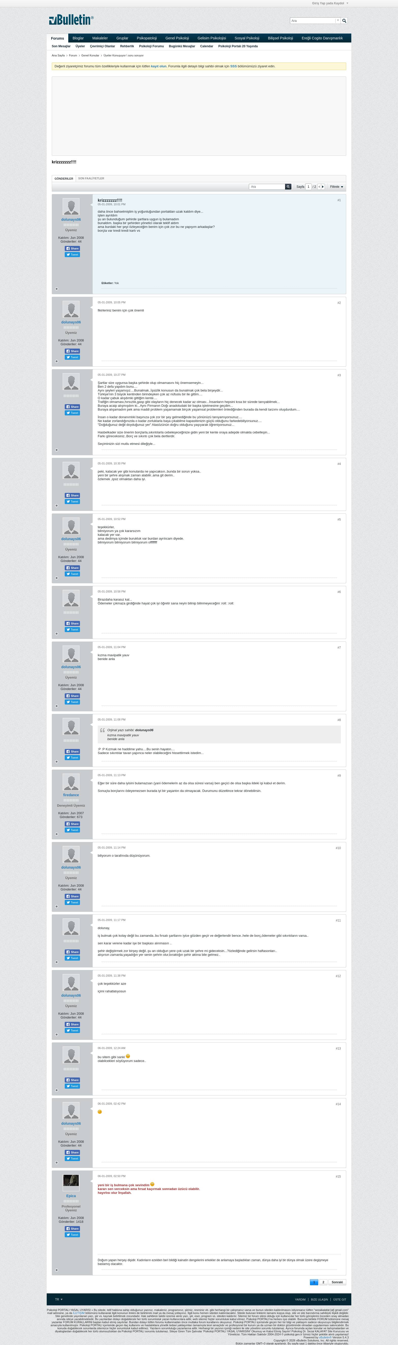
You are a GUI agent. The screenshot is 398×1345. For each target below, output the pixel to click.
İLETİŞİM (79, 1313)
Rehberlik (127, 46)
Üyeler (80, 46)
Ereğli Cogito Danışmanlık (322, 38)
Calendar (206, 46)
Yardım (300, 1299)
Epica (71, 1196)
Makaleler (100, 38)
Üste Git (339, 1299)
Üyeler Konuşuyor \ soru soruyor (124, 55)
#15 (338, 1176)
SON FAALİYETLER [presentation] (91, 178)
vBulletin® (325, 1337)
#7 (339, 647)
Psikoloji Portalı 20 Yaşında (238, 46)
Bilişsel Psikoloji (280, 38)
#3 (339, 375)
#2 (339, 303)
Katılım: (63, 238)
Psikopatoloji (147, 38)
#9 (339, 775)
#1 (339, 200)
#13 (338, 1048)
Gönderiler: (69, 241)
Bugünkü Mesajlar (182, 46)
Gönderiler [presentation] (64, 178)
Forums (57, 38)
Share (72, 248)
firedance (71, 795)
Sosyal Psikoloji (247, 38)
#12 (338, 976)
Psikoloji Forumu (151, 46)
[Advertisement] (199, 116)
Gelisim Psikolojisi (212, 38)
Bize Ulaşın (319, 1299)
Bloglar (78, 38)
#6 (339, 592)
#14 (338, 1104)
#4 (339, 464)
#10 (338, 848)
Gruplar (122, 38)
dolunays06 (71, 219)
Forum (73, 55)
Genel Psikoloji (177, 38)
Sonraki (337, 1282)
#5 (339, 519)
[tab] (64, 178)
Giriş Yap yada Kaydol (330, 3)
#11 (338, 920)
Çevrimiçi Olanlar (102, 46)
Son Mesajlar (61, 46)
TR (58, 1299)
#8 (339, 720)
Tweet (72, 254)
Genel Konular (90, 55)
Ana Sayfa (58, 55)
